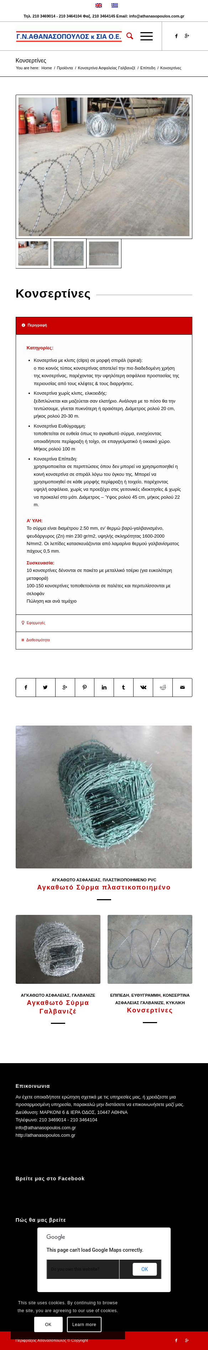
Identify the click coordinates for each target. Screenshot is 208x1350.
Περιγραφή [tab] (34, 325)
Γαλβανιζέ (83, 995)
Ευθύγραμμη (146, 995)
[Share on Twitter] (45, 687)
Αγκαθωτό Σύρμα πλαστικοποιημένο (104, 887)
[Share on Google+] (65, 687)
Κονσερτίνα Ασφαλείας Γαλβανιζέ (106, 68)
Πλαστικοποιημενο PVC (129, 879)
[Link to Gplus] (187, 36)
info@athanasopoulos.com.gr (156, 16)
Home (46, 68)
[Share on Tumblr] (123, 687)
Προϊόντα (65, 68)
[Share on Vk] (143, 687)
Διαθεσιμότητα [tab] (36, 640)
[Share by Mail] (182, 687)
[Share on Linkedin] (104, 687)
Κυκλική (175, 1002)
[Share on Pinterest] (84, 687)
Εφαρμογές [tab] (33, 623)
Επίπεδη (147, 68)
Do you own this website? (75, 1269)
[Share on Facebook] (26, 687)
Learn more (84, 1324)
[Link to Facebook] (176, 36)
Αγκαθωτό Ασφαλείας (76, 879)
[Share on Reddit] (162, 687)
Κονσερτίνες (31, 61)
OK (144, 1269)
